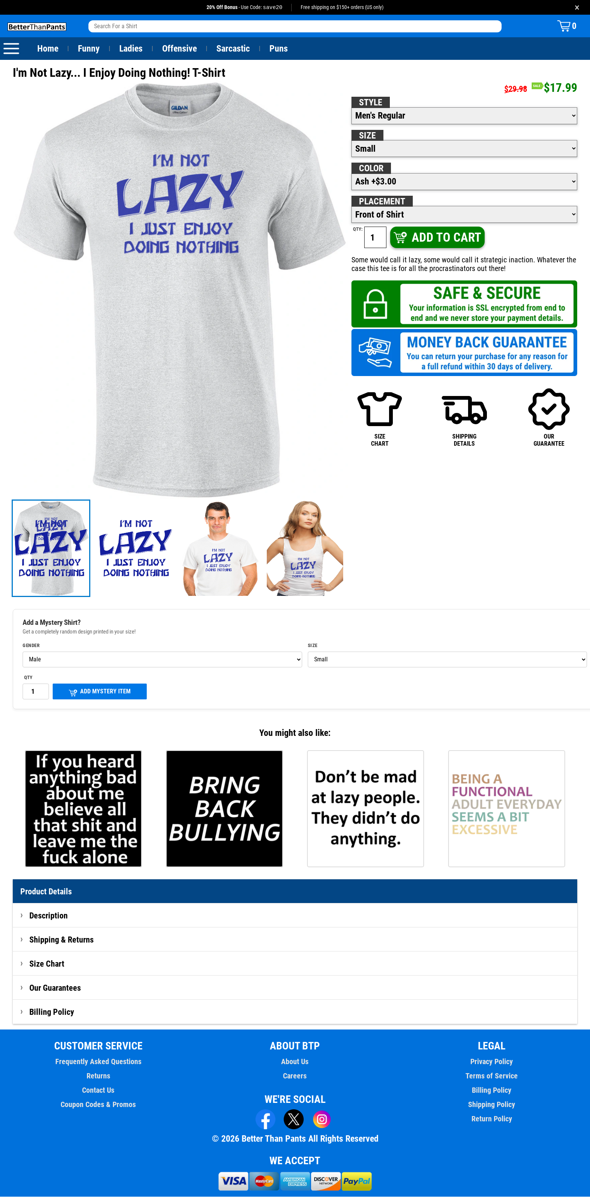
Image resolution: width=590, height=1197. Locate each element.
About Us (295, 1061)
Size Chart (46, 964)
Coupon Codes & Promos (98, 1104)
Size (367, 136)
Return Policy (491, 1119)
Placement (382, 201)
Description (48, 916)
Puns (279, 49)
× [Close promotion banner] (577, 7)
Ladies (131, 49)
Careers (295, 1076)
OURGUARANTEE (549, 417)
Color (371, 168)
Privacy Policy (491, 1061)
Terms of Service (491, 1076)
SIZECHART (379, 417)
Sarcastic (233, 49)
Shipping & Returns (61, 940)
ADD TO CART (436, 237)
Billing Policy (51, 1012)
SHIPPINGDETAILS (464, 417)
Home (47, 49)
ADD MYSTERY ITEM (100, 692)
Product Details (46, 892)
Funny (88, 49)
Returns (98, 1076)
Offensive (179, 49)
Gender (31, 646)
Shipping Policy (491, 1104)
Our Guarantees (55, 988)
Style (370, 102)
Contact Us (98, 1090)
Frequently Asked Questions (98, 1061)
